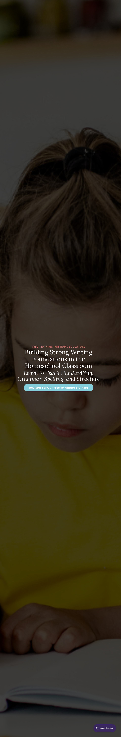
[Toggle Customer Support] (105, 728)
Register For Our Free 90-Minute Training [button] (58, 387)
